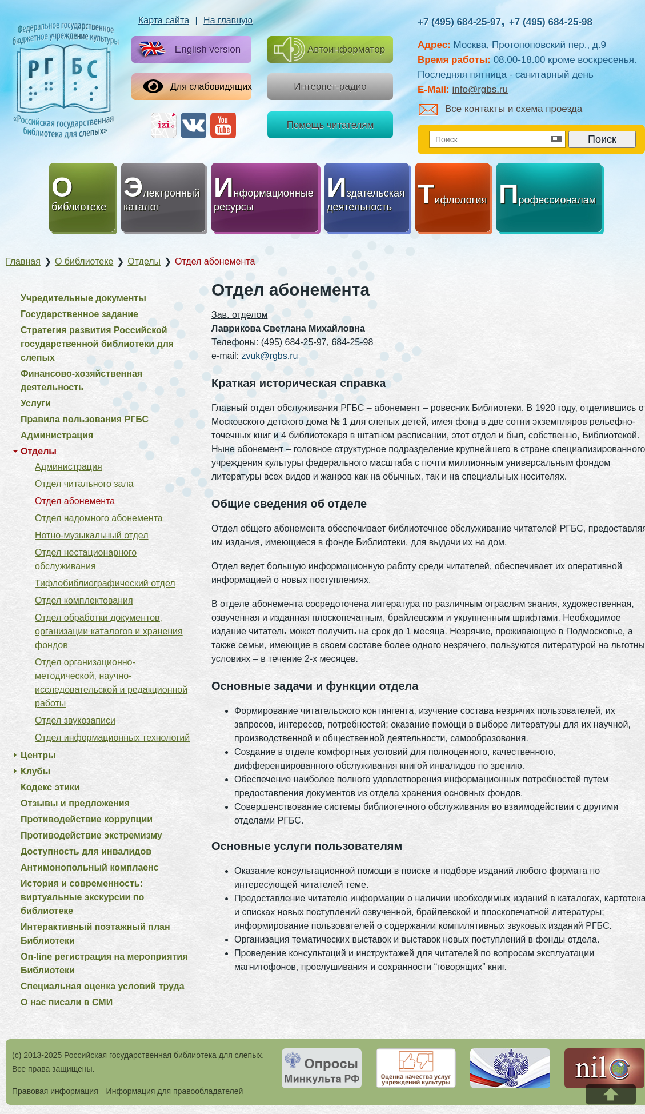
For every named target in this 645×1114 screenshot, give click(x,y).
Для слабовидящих (197, 86)
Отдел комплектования (84, 600)
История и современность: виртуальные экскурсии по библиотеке (82, 897)
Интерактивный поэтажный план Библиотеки (95, 933)
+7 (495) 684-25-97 (459, 22)
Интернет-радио (330, 86)
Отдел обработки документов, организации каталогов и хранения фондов (109, 631)
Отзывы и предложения (75, 803)
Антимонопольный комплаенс (90, 867)
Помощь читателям (330, 124)
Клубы (35, 771)
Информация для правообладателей (174, 1091)
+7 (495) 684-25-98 (550, 22)
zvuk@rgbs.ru (269, 356)
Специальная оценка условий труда (103, 986)
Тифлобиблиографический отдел (105, 583)
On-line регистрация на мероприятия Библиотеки (104, 963)
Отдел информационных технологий (112, 737)
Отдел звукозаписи (75, 720)
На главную (228, 20)
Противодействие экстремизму (91, 835)
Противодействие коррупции (87, 819)
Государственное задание (79, 314)
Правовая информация (55, 1091)
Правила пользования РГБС (85, 419)
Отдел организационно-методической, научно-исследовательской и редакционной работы (111, 682)
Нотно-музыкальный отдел (92, 535)
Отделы (39, 451)
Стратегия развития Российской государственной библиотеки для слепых (97, 343)
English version (187, 50)
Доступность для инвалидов (86, 851)
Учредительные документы (83, 298)
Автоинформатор (329, 49)
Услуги (36, 403)
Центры (38, 755)
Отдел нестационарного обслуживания (86, 559)
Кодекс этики (50, 787)
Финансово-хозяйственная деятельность (81, 380)
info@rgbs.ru (480, 89)
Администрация (57, 435)
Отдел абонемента (75, 501)
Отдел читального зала (84, 484)
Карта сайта (163, 20)
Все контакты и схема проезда (500, 108)
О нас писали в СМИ (67, 1002)
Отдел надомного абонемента (99, 518)
